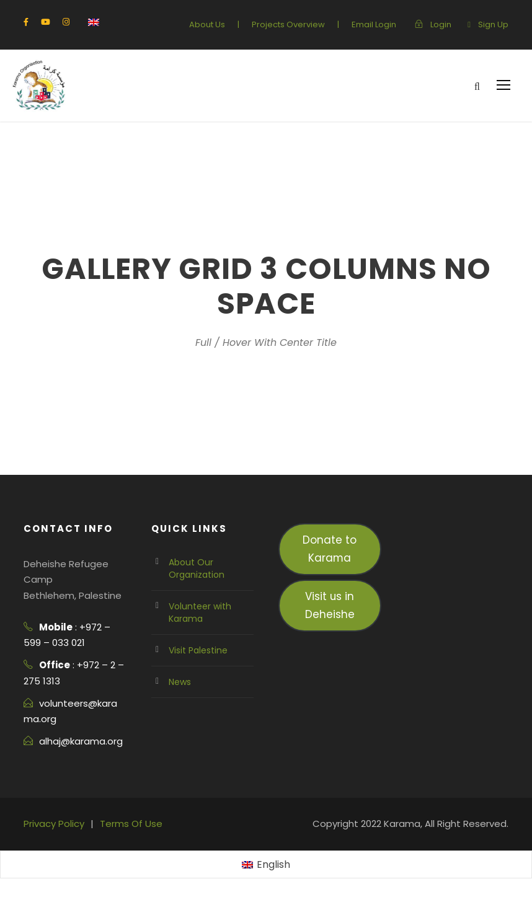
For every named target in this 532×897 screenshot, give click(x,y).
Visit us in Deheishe (330, 605)
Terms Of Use (124, 823)
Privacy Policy (52, 823)
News (179, 682)
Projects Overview (297, 24)
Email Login (378, 24)
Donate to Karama (329, 548)
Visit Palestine (196, 650)
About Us (221, 24)
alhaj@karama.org (77, 741)
